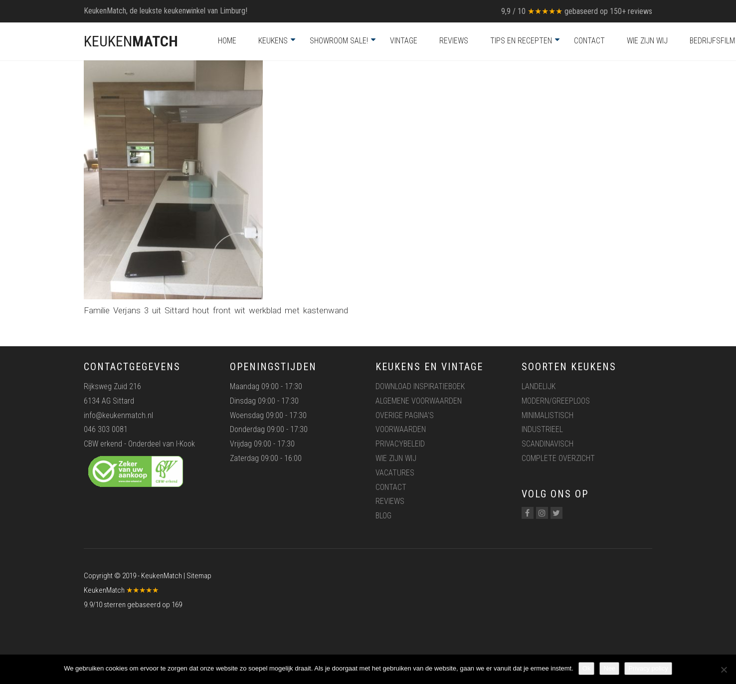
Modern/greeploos (556, 401)
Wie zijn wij (647, 40)
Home (227, 40)
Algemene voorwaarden (418, 401)
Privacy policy (648, 668)
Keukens (273, 40)
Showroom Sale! (339, 40)
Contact (589, 40)
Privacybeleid (400, 444)
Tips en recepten (521, 40)
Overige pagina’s (404, 415)
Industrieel (542, 429)
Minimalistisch (547, 415)
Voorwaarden (400, 429)
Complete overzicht (558, 458)
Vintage (403, 40)
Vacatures (394, 472)
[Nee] (724, 670)
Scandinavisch (547, 444)
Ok (586, 668)
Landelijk (538, 386)
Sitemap (198, 575)
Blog (383, 515)
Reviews (453, 40)
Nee (609, 668)
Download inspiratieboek (420, 386)
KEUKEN (131, 41)
